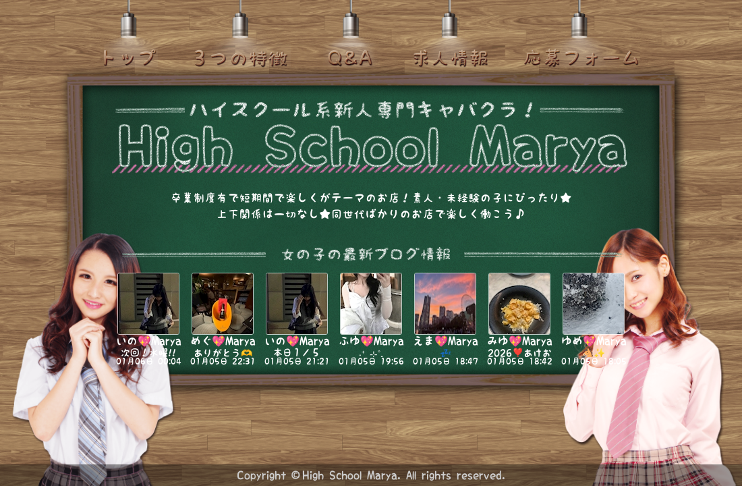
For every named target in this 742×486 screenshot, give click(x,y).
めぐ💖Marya (223, 340)
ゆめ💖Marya (594, 340)
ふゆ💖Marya (371, 340)
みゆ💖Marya (519, 340)
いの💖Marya (148, 340)
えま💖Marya (445, 340)
